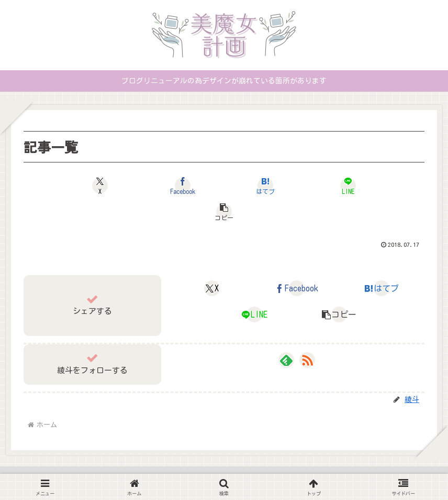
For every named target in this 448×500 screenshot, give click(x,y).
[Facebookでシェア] (157, 185)
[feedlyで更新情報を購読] (286, 333)
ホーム (154, 467)
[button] (359, 185)
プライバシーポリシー (213, 467)
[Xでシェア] (89, 185)
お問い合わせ (283, 467)
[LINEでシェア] (291, 185)
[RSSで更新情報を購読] (307, 333)
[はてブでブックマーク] (224, 185)
